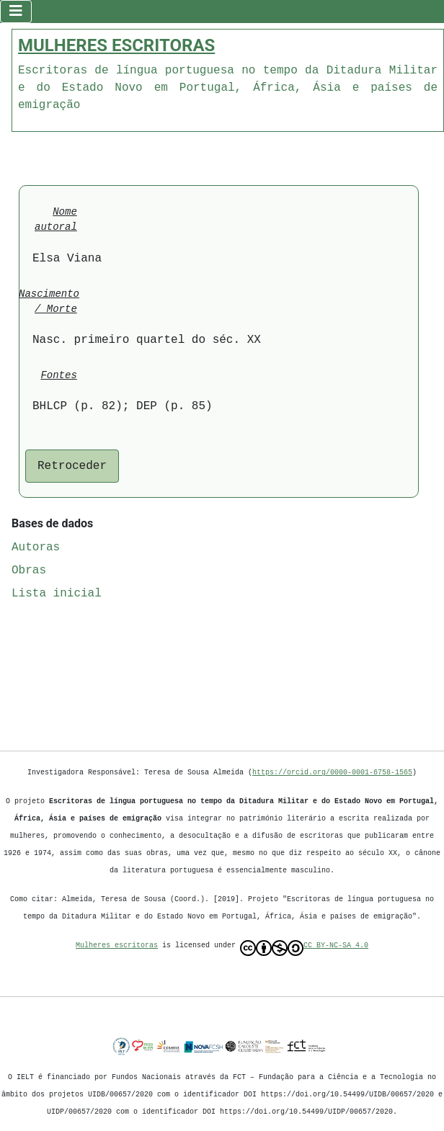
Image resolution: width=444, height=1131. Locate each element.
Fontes (58, 374)
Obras (29, 569)
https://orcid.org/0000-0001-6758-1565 (332, 772)
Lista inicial (57, 592)
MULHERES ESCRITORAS (116, 44)
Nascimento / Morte (49, 300)
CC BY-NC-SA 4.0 (304, 948)
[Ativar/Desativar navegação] (16, 11)
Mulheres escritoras (117, 945)
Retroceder (72, 465)
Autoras (36, 546)
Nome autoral (56, 218)
